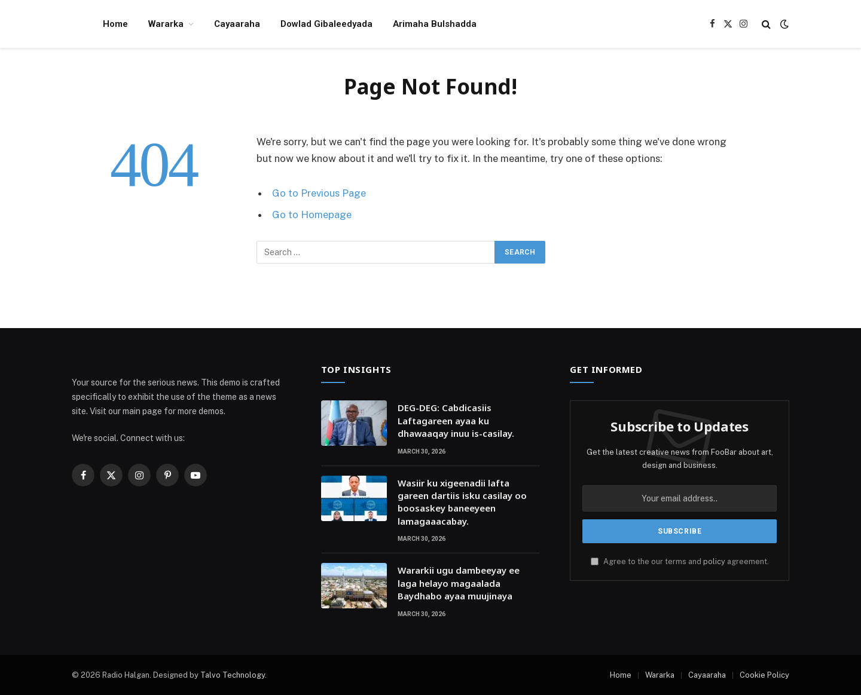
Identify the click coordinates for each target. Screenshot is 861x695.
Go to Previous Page (319, 193)
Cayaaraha (237, 24)
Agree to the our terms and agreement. (680, 561)
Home (115, 24)
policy (714, 561)
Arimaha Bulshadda (435, 24)
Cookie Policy (764, 674)
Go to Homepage (312, 215)
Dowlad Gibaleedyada (326, 24)
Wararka (166, 24)
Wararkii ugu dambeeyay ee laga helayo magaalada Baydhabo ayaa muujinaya (459, 583)
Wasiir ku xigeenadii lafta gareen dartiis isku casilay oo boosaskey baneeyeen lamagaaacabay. (462, 502)
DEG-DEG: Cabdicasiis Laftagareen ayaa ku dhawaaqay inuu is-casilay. (456, 420)
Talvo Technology (232, 674)
